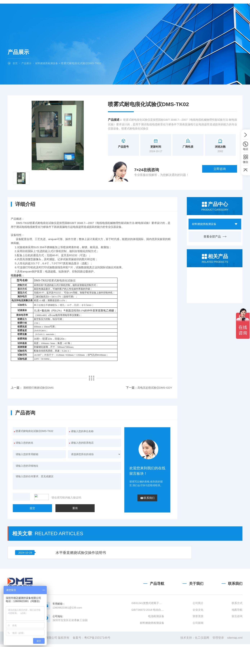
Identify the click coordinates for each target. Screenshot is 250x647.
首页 (15, 63)
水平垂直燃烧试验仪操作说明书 (63, 527)
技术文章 (153, 9)
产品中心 (115, 9)
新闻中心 (134, 9)
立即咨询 (224, 171)
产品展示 (27, 63)
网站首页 (78, 9)
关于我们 (96, 9)
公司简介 (198, 633)
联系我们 (172, 9)
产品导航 (157, 614)
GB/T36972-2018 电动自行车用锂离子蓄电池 (147, 640)
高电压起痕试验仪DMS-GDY (66, 387)
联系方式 (237, 633)
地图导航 (237, 640)
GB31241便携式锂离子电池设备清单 (147, 633)
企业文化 (198, 640)
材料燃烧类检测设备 (48, 63)
